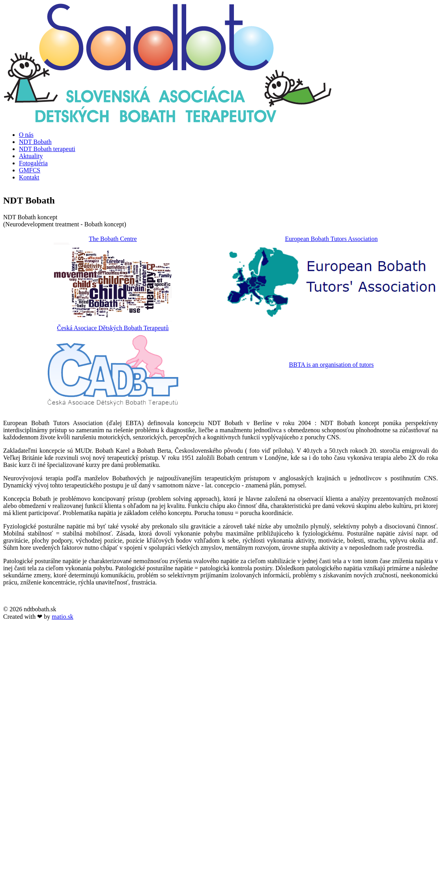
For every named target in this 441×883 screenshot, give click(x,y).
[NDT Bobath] (167, 121)
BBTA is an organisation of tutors (331, 364)
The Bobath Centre (113, 238)
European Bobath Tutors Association (331, 238)
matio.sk (62, 616)
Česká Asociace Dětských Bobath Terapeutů (113, 328)
